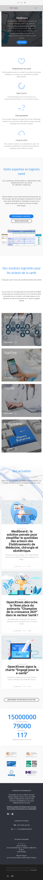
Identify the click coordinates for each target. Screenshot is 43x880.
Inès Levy (18, 566)
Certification (10, 638)
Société (8, 574)
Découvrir (22, 42)
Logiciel (8, 503)
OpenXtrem (17, 631)
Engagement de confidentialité (26, 809)
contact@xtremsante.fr (24, 829)
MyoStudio (34, 870)
